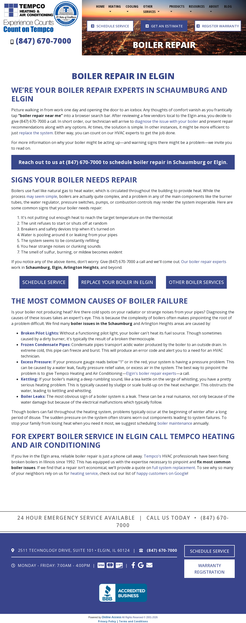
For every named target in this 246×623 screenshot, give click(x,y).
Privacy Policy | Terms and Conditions (123, 621)
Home (100, 6)
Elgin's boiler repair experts (151, 373)
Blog (228, 6)
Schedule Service (44, 282)
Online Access (111, 617)
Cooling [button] (132, 6)
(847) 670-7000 (162, 550)
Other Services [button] (150, 9)
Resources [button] (197, 6)
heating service (84, 473)
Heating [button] (114, 6)
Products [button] (176, 6)
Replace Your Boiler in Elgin (117, 282)
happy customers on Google (161, 473)
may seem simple (41, 196)
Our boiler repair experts (203, 261)
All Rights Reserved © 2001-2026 (140, 617)
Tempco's (152, 455)
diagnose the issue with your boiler (166, 121)
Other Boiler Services (196, 282)
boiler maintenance (174, 423)
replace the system (36, 132)
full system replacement (173, 467)
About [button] (214, 6)
